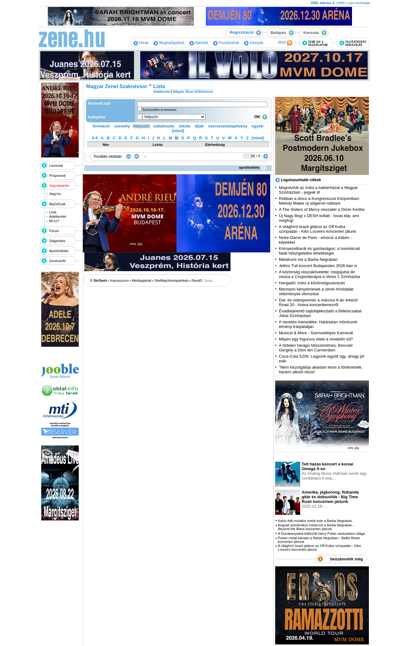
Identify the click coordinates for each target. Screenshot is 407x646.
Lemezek (56, 165)
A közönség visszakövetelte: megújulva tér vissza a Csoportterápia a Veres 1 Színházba (319, 274)
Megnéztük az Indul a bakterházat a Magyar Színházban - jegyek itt (318, 190)
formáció (101, 126)
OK (261, 116)
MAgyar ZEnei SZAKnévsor (193, 91)
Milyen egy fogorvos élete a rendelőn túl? (316, 339)
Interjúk (253, 43)
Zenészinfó (57, 261)
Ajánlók (198, 43)
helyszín (141, 126)
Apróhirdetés (58, 251)
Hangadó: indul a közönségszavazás (312, 283)
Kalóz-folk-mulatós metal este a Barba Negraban (315, 521)
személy (122, 126)
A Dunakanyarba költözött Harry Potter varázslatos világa (321, 533)
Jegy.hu (55, 194)
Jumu (208, 280)
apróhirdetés (252, 167)
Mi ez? (54, 221)
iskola (184, 126)
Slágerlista (57, 241)
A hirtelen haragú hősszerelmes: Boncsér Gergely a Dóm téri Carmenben (316, 347)
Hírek (140, 43)
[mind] (178, 130)
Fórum (54, 231)
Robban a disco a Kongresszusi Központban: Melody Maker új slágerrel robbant (319, 201)
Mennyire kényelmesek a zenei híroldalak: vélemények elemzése (317, 291)
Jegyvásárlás (59, 185)
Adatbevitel (57, 216)
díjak (199, 126)
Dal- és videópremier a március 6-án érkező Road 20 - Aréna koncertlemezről (318, 302)
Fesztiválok (226, 43)
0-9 (95, 138)
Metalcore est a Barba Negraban (308, 259)
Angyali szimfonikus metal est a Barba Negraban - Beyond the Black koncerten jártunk (316, 527)
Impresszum (119, 280)
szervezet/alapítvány (227, 126)
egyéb (258, 126)
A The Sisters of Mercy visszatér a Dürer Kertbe (322, 209)
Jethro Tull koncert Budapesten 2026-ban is (318, 265)
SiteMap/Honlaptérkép (171, 280)
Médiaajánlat (141, 280)
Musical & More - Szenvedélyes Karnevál (316, 332)
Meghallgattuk (168, 43)
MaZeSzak (57, 204)
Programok (57, 175)
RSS (285, 42)
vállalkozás (164, 126)
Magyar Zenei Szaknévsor (116, 86)
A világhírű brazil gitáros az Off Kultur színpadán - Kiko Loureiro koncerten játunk (317, 229)
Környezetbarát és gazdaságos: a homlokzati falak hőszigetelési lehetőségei (319, 251)
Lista (52, 212)
